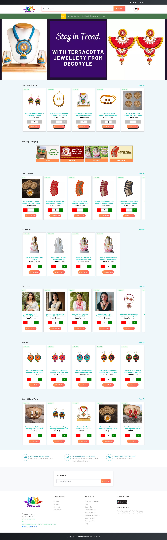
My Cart (139, 9)
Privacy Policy (89, 521)
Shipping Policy (90, 512)
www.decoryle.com (29, 526)
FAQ (86, 504)
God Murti (85, 16)
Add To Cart (34, 127)
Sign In (132, 2)
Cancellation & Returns (92, 515)
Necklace (77, 16)
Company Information (92, 501)
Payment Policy (90, 510)
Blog (86, 523)
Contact (102, 16)
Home (63, 16)
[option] (34, 109)
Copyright (88, 507)
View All (142, 85)
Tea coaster (94, 16)
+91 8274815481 (28, 514)
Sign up (105, 481)
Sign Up (141, 2)
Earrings (69, 16)
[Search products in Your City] (78, 8)
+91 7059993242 (28, 516)
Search (119, 9)
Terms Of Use (89, 518)
